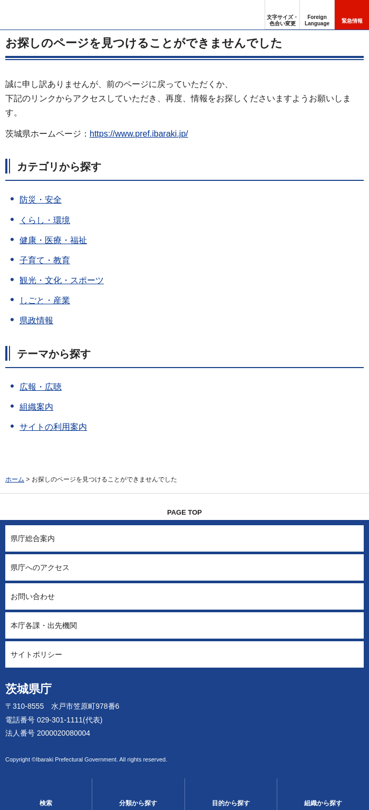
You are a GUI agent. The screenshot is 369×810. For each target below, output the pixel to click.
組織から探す (323, 803)
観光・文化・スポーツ (62, 280)
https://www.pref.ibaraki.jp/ (139, 133)
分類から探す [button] (138, 803)
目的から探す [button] (231, 803)
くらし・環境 (45, 220)
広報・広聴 (41, 386)
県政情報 (36, 320)
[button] (317, 15)
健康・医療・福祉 (53, 240)
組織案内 (36, 406)
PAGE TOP (184, 512)
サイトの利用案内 (53, 426)
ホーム (14, 479)
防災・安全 (41, 199)
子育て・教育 (45, 260)
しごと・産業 (45, 300)
